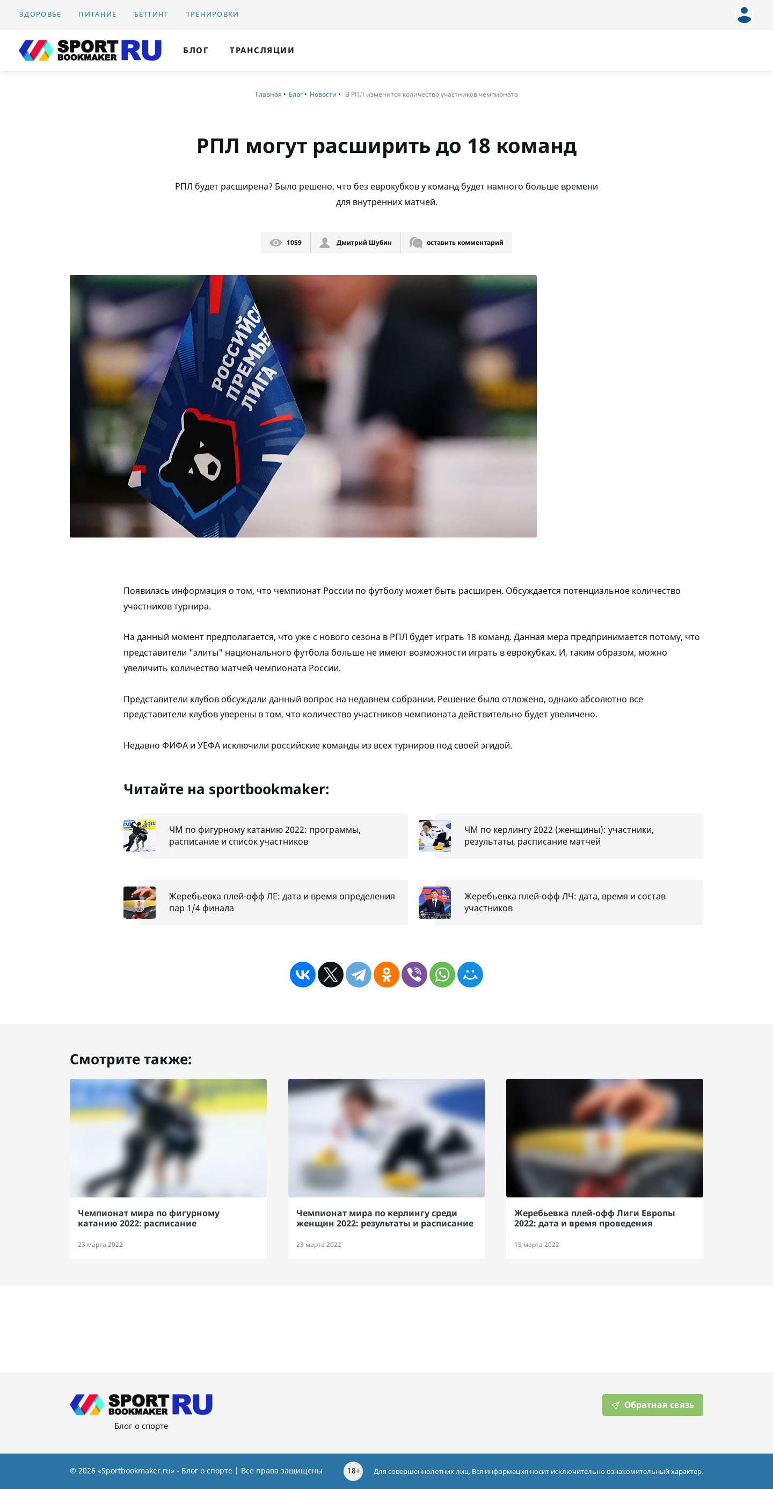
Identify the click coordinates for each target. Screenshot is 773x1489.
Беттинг (151, 14)
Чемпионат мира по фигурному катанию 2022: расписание (149, 1218)
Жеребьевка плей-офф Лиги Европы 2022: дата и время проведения (594, 1218)
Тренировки (212, 14)
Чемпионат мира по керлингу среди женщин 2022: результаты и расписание (384, 1218)
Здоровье (40, 14)
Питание (97, 14)
